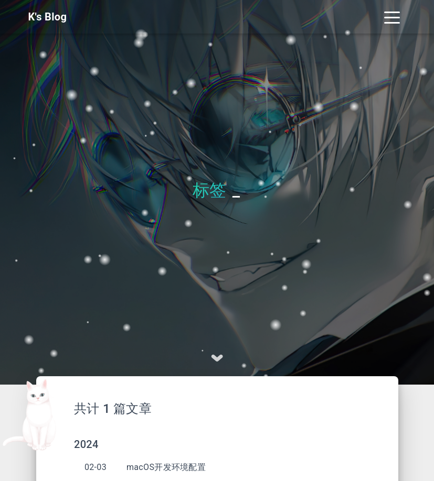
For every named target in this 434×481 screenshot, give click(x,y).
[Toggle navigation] (392, 16)
